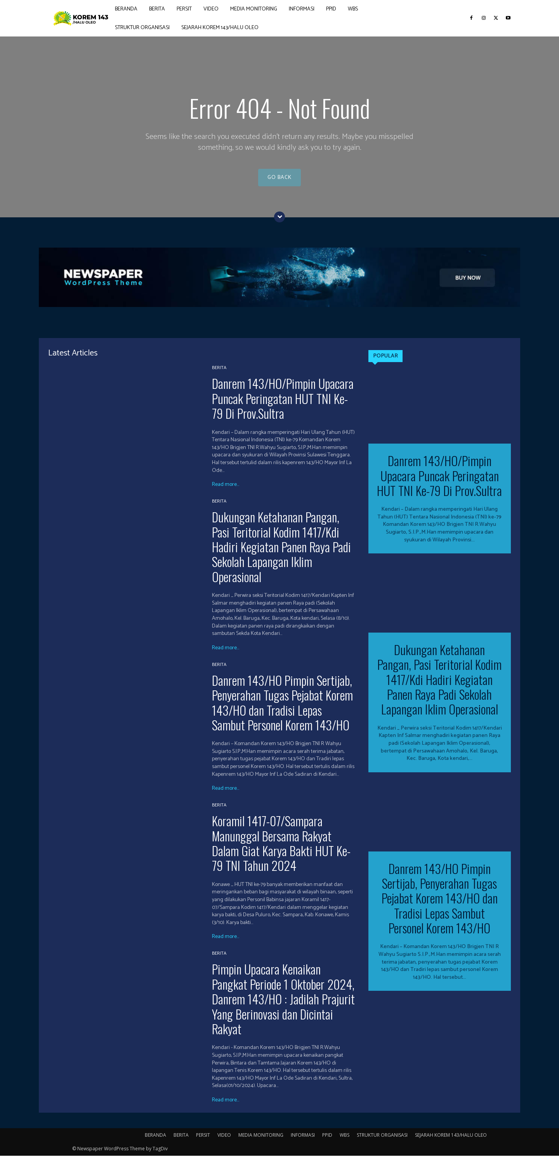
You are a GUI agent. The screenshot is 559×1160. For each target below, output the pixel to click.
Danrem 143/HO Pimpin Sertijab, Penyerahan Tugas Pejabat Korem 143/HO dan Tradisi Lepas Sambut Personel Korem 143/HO (282, 706)
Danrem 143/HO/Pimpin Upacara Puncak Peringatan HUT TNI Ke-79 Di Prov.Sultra (283, 402)
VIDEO (224, 1139)
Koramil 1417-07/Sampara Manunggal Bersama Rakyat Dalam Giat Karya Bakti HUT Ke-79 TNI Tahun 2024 (281, 847)
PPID (327, 1139)
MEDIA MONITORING (260, 1139)
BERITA (219, 372)
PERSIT (203, 1139)
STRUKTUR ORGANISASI (382, 1139)
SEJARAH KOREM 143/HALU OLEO (451, 1139)
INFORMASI (303, 1139)
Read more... (225, 489)
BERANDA (155, 1139)
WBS (344, 1139)
